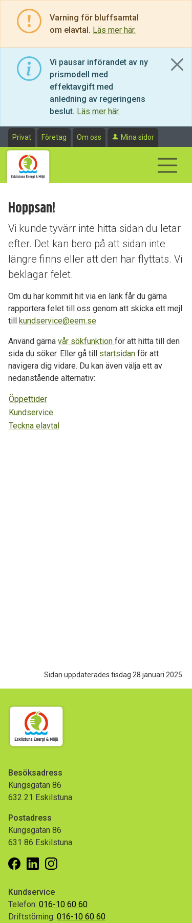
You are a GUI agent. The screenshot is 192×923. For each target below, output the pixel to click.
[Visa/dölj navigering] (167, 165)
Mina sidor (137, 137)
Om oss (89, 137)
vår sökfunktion (86, 341)
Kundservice (31, 412)
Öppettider (28, 399)
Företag (54, 137)
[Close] (177, 64)
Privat (21, 137)
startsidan (117, 353)
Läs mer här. (114, 30)
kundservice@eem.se (57, 321)
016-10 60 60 (63, 904)
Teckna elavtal (34, 426)
